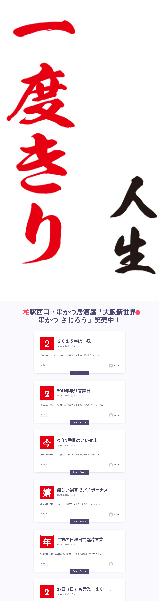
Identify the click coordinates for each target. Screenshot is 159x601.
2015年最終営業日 (74, 391)
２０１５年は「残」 (76, 341)
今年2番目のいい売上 (77, 441)
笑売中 (45, 365)
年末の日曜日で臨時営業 (80, 540)
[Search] (137, 312)
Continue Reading (79, 373)
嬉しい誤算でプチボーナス (82, 490)
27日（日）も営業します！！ (84, 589)
